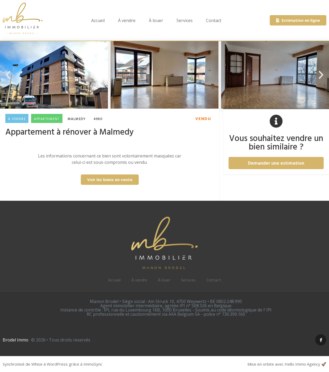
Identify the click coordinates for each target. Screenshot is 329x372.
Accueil (98, 20)
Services (184, 20)
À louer (156, 20)
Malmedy (77, 119)
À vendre (127, 20)
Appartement (47, 119)
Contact (213, 20)
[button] (8, 75)
